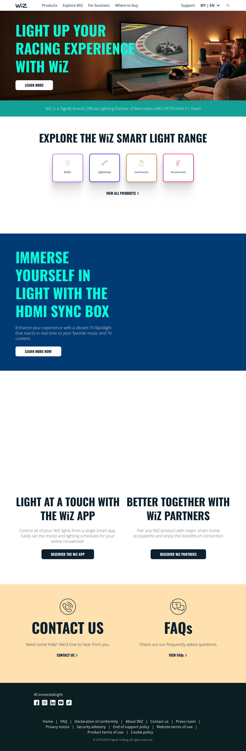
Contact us (159, 721)
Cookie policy (142, 732)
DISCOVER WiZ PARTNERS (178, 554)
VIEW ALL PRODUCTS (123, 193)
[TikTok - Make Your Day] (69, 702)
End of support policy (131, 726)
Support (188, 5)
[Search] (228, 5)
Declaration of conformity (96, 721)
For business (99, 5)
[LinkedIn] (53, 702)
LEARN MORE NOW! (38, 351)
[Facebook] (37, 702)
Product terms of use (105, 732)
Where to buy (126, 5)
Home (48, 721)
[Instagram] (45, 702)
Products (49, 5)
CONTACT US (68, 655)
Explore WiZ (73, 5)
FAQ (63, 721)
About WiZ (134, 721)
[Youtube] (61, 702)
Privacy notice (57, 726)
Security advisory (91, 726)
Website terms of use (175, 726)
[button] (210, 5)
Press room (186, 721)
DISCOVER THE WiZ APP (68, 554)
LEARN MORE (34, 85)
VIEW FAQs (178, 655)
